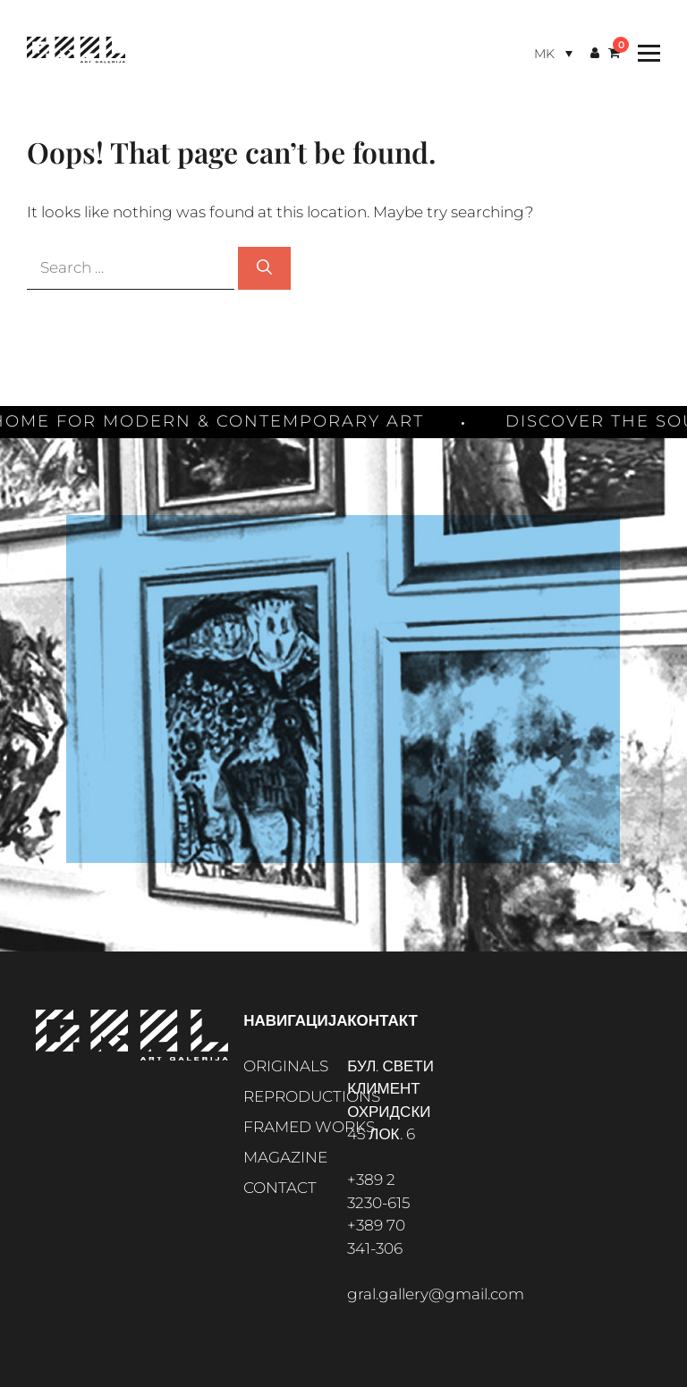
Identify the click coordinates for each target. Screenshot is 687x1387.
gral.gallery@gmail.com (435, 1294)
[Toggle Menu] (644, 53)
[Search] (264, 268)
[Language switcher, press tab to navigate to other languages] (553, 53)
